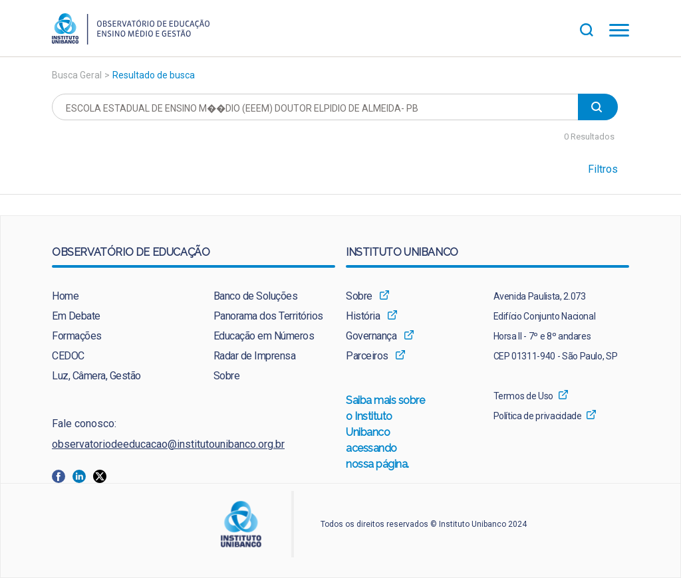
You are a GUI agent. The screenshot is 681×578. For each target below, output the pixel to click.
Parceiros (367, 355)
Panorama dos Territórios (268, 316)
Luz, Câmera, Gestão (96, 375)
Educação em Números (264, 336)
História (363, 316)
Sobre (226, 375)
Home (65, 296)
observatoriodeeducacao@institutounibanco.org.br (168, 444)
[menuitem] (113, 296)
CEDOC (68, 355)
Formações (77, 336)
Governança (371, 336)
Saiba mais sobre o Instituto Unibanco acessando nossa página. (386, 433)
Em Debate (76, 316)
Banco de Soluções (255, 296)
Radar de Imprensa (254, 355)
